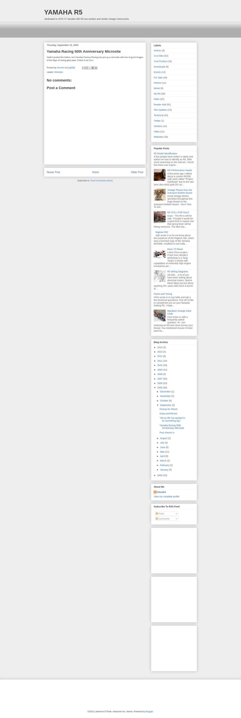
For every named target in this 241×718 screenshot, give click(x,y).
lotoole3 (161, 492)
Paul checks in (167, 432)
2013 (160, 351)
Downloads (159, 66)
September (166, 405)
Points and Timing (163, 294)
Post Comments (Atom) (101, 180)
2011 (160, 360)
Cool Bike (159, 56)
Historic (157, 83)
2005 (160, 387)
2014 (160, 347)
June (163, 447)
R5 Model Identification (165, 153)
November (165, 396)
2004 (160, 475)
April (162, 456)
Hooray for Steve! (168, 409)
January (164, 469)
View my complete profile (166, 496)
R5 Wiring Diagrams (177, 271)
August (164, 438)
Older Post (137, 172)
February (165, 465)
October (164, 400)
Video (157, 131)
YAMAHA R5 (63, 12)
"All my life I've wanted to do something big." (172, 419)
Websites (58, 72)
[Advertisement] (104, 29)
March (163, 460)
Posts (160, 513)
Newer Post (53, 172)
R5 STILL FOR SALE (178, 212)
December (165, 391)
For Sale (158, 77)
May (162, 451)
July (162, 442)
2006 (160, 383)
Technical (158, 115)
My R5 (157, 93)
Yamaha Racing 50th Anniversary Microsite (172, 426)
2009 (160, 369)
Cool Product (160, 61)
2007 (160, 378)
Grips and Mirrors (168, 413)
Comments (163, 518)
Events (157, 72)
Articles (157, 50)
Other (157, 99)
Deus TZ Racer (175, 249)
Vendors (158, 126)
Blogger (149, 711)
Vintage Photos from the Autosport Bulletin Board (179, 191)
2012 (160, 356)
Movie (157, 88)
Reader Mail (160, 104)
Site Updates (160, 110)
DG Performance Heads (179, 170)
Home (95, 172)
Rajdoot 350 (162, 232)
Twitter (157, 120)
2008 (160, 374)
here (91, 60)
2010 (160, 365)
